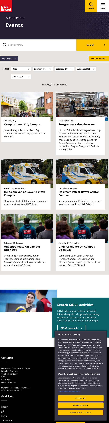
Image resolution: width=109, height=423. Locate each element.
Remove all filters (99, 58)
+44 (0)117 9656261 (22, 387)
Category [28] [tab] (64, 69)
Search (90, 45)
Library (4, 406)
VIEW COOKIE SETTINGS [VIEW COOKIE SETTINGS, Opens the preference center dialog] (80, 412)
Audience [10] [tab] (85, 69)
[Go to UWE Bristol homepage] (7, 18)
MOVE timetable (69, 328)
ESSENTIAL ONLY (80, 405)
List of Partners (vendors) (69, 391)
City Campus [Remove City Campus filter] (7, 58)
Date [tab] (21, 69)
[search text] (38, 45)
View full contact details (12, 390)
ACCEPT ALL (80, 398)
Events (12, 18)
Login (4, 415)
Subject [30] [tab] (21, 76)
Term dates (7, 420)
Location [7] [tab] (42, 69)
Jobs (3, 411)
